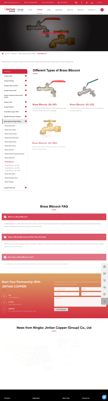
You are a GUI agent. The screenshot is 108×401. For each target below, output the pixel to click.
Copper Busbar (9, 107)
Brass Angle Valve (10, 142)
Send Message (62, 309)
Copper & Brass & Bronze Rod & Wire (13, 96)
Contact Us (91, 10)
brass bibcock (9, 222)
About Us (70, 10)
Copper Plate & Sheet (11, 86)
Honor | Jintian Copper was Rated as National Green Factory (94, 361)
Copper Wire (8, 102)
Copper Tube (8, 76)
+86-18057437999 (48, 2)
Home (30, 10)
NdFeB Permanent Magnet (12, 116)
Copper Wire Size (9, 188)
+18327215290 (63, 2)
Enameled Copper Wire (11, 112)
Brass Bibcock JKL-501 (12, 165)
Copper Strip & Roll (10, 90)
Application (59, 10)
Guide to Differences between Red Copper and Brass (92, 342)
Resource (80, 10)
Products (40, 10)
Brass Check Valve (11, 134)
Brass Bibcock (41, 53)
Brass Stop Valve (10, 146)
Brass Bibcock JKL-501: (43, 104)
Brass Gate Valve (10, 130)
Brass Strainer (9, 150)
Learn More (8, 379)
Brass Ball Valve (10, 126)
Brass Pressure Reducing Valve (14, 154)
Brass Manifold (9, 158)
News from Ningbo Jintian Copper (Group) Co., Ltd (54, 328)
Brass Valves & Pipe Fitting (27, 53)
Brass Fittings (9, 182)
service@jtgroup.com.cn (13, 2)
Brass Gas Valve (10, 174)
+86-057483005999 (32, 2)
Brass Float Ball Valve (12, 138)
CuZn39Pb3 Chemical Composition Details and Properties (24, 373)
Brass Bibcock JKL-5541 (12, 170)
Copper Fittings (9, 81)
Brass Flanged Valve (11, 178)
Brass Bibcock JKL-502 (12, 168)
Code (49, 10)
